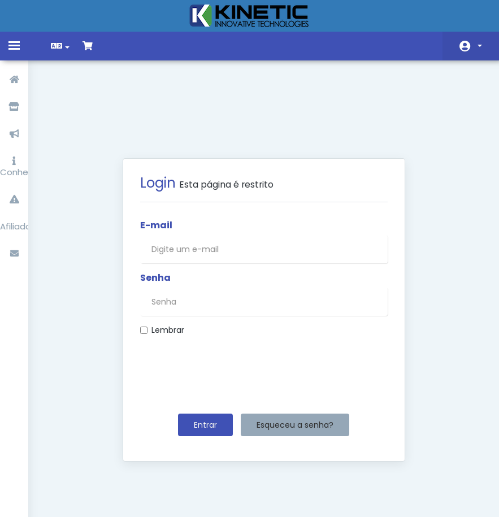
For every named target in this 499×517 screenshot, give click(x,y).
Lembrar (162, 271)
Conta (480, 46)
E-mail (156, 167)
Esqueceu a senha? (295, 366)
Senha (155, 220)
